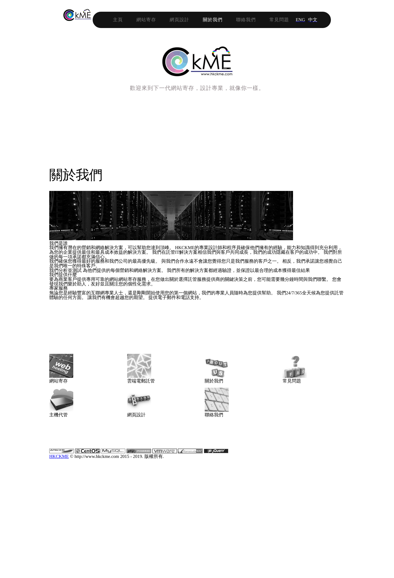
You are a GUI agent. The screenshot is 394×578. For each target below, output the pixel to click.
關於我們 (250, 19)
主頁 (156, 19)
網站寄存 (184, 19)
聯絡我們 (284, 19)
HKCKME (156, 562)
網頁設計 (217, 19)
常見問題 (317, 19)
